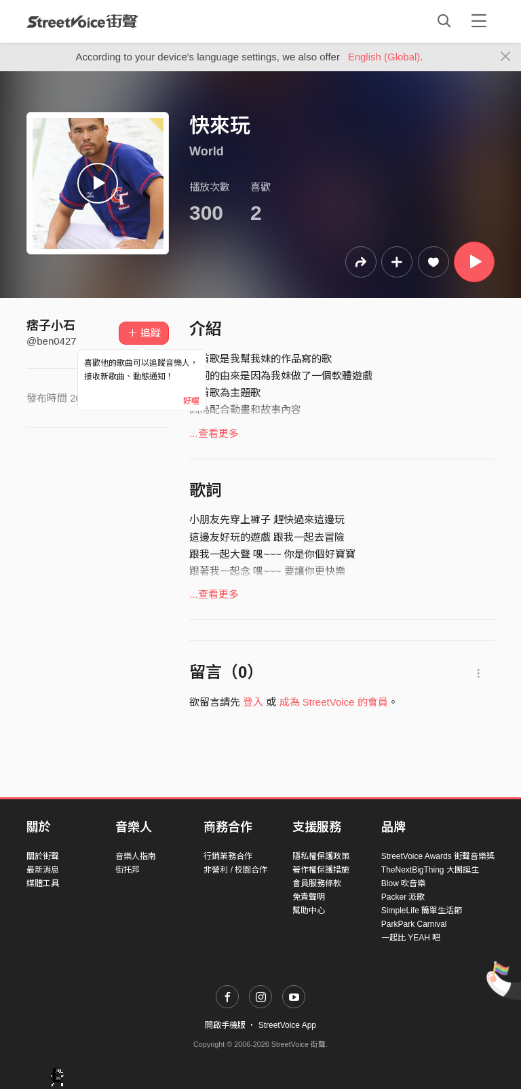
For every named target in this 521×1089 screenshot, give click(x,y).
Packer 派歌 (403, 897)
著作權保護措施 (320, 870)
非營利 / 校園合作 (235, 870)
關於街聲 (42, 856)
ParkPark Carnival (414, 924)
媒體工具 (42, 883)
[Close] (505, 57)
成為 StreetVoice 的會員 (333, 702)
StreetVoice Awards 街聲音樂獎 (438, 856)
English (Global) (384, 56)
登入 (253, 702)
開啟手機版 (225, 1025)
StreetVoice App (287, 1025)
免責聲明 (308, 897)
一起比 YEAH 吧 (410, 937)
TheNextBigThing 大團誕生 (430, 870)
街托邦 (127, 870)
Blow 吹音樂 (403, 883)
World (206, 151)
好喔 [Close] (191, 401)
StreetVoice (82, 21)
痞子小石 (50, 325)
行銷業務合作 (228, 856)
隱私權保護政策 (320, 856)
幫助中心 (308, 910)
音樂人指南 (135, 856)
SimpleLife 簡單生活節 (421, 910)
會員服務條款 (316, 883)
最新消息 (42, 870)
